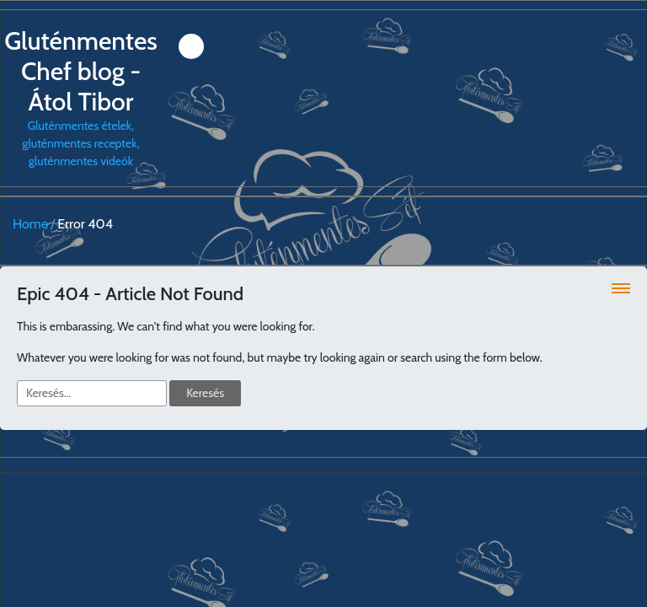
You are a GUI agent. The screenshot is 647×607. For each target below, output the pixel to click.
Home (30, 224)
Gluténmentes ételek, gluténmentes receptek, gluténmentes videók (81, 97)
